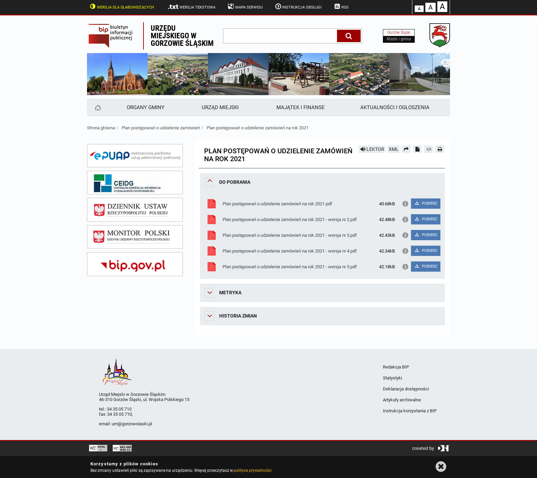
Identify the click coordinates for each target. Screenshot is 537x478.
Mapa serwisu (245, 6)
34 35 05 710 (119, 409)
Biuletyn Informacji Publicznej (115, 36)
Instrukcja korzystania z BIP (410, 410)
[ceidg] (135, 183)
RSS (341, 6)
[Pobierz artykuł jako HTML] (428, 149)
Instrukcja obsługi (298, 6)
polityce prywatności (252, 470)
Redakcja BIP (396, 367)
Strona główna (101, 127)
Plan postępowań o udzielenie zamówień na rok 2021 (258, 127)
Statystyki (392, 377)
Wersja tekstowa (191, 7)
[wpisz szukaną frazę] (280, 36)
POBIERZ (425, 203)
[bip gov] (135, 264)
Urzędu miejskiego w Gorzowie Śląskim (182, 36)
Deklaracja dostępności (406, 388)
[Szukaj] (349, 36)
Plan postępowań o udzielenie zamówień (161, 127)
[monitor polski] (135, 237)
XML (394, 149)
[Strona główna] (97, 107)
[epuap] (135, 155)
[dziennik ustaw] (135, 210)
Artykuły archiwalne (402, 399)
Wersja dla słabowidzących (121, 6)
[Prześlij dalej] (406, 149)
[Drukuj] (439, 149)
